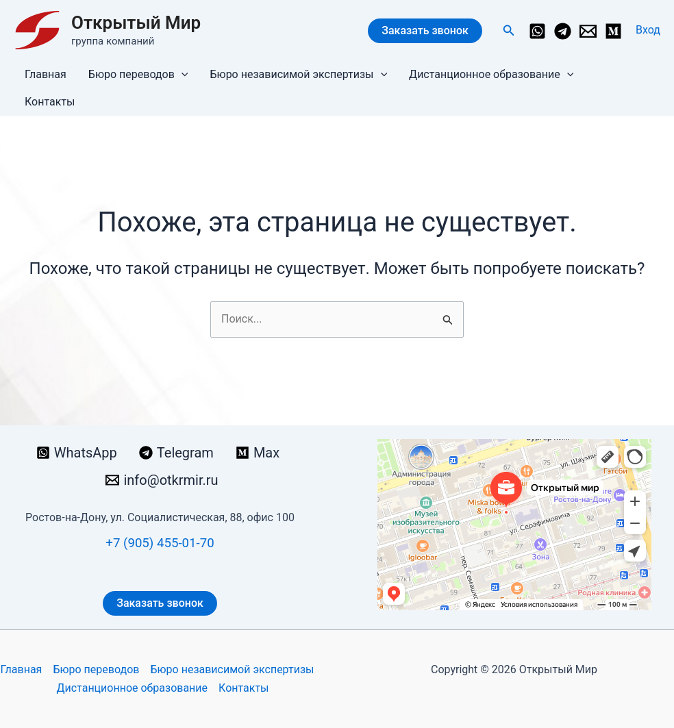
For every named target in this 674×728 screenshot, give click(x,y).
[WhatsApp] (537, 31)
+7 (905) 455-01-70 (159, 543)
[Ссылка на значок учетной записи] (648, 30)
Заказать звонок (425, 30)
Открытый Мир (136, 22)
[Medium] (613, 31)
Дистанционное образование (491, 74)
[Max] (257, 452)
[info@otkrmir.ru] (588, 31)
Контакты (50, 101)
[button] (509, 30)
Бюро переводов (138, 74)
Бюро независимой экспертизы (298, 74)
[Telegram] (562, 31)
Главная (45, 74)
